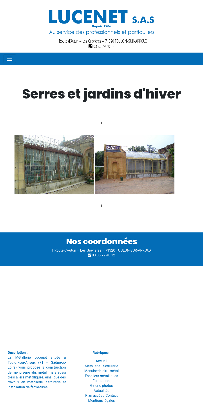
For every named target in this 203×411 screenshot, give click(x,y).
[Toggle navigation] (10, 58)
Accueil (101, 361)
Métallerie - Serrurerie (101, 366)
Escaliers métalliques (101, 376)
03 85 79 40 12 (101, 46)
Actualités (101, 391)
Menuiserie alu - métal (101, 371)
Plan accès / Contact (101, 395)
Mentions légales (101, 400)
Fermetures (101, 381)
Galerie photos (101, 386)
